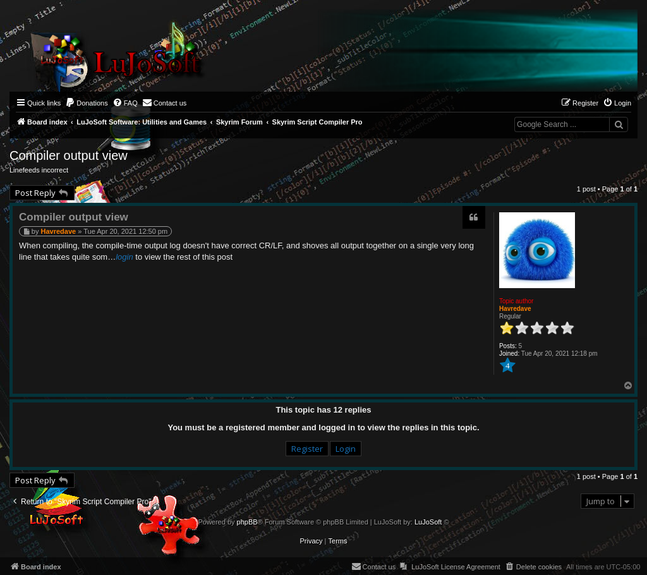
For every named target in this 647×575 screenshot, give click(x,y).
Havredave (515, 308)
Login (346, 448)
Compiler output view (68, 155)
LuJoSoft (428, 522)
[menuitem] (86, 103)
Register (307, 448)
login (124, 257)
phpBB (247, 522)
